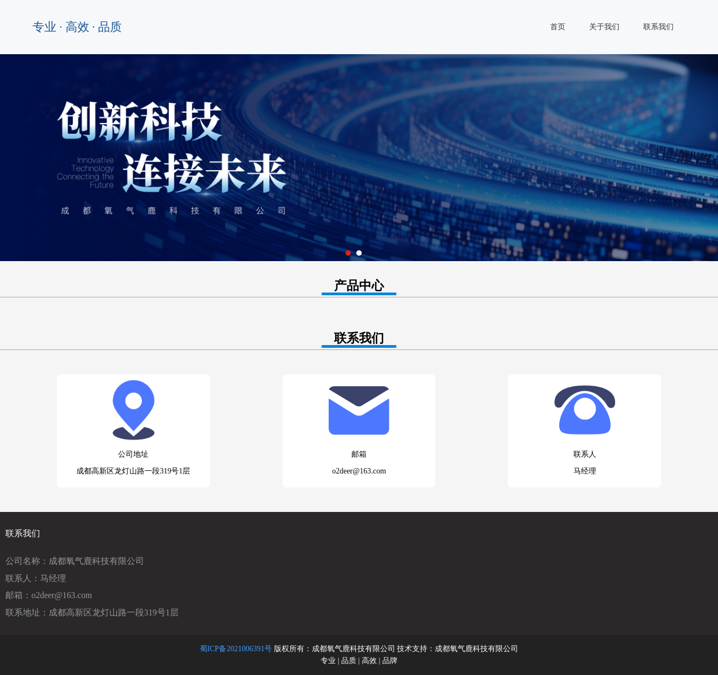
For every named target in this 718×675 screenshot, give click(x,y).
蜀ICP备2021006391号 (236, 649)
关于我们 (604, 27)
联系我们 (658, 27)
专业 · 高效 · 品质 (77, 27)
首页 (557, 27)
